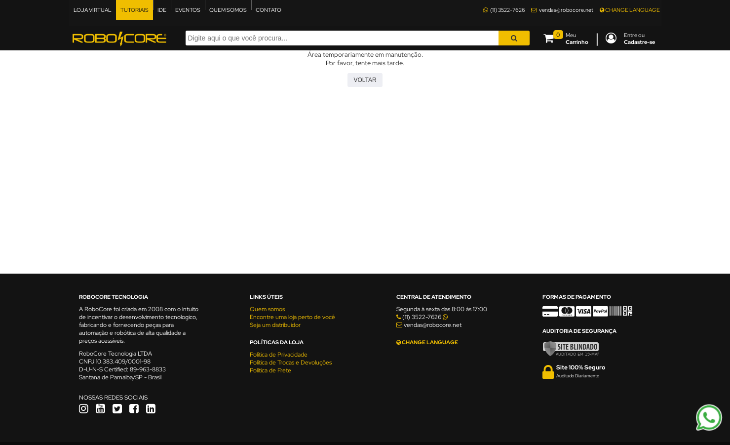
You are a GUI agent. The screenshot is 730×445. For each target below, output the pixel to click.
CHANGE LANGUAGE (630, 9)
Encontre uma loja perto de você (292, 317)
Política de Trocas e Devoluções (291, 362)
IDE (161, 9)
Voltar (364, 80)
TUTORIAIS (134, 9)
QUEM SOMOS (228, 9)
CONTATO (268, 9)
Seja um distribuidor (275, 325)
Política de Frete (270, 370)
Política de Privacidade (278, 355)
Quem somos (267, 309)
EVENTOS (187, 9)
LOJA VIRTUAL (93, 9)
